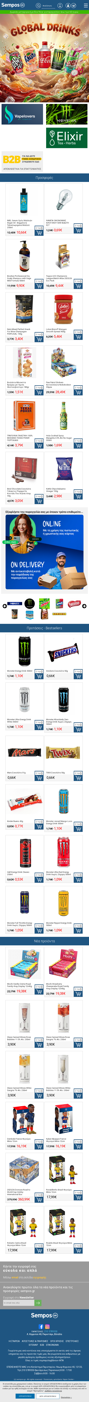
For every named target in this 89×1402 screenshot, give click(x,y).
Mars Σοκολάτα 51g (16, 772)
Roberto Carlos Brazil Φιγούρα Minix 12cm (16, 1244)
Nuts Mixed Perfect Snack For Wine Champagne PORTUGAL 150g (18, 331)
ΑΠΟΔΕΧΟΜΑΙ (25, 1396)
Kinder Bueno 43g (15, 821)
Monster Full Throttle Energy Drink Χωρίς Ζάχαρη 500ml (19, 924)
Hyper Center (68, 1379)
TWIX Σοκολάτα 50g (55, 772)
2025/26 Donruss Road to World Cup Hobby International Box (18, 1192)
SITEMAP (33, 1345)
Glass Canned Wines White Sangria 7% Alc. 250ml (19, 1089)
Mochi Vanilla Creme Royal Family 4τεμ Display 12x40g (19, 985)
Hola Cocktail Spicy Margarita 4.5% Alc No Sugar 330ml (59, 437)
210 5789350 (50, 1331)
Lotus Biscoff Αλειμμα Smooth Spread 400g (56, 330)
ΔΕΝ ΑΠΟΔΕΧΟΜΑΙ (47, 1396)
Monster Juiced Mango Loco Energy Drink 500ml (59, 822)
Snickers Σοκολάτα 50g (57, 671)
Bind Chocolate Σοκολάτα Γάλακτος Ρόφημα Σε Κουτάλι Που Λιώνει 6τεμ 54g (19, 492)
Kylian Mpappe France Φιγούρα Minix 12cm (56, 1140)
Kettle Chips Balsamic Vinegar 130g (56, 490)
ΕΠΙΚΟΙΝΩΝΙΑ (52, 1345)
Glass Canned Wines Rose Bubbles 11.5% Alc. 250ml (19, 1038)
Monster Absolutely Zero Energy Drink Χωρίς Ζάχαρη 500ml (58, 721)
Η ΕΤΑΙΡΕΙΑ (14, 1341)
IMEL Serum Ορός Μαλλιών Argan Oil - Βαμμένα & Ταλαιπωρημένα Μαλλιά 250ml (19, 224)
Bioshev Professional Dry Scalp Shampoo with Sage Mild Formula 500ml (19, 278)
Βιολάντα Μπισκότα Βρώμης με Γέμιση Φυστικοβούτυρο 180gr (18, 384)
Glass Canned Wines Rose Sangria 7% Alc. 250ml (58, 1038)
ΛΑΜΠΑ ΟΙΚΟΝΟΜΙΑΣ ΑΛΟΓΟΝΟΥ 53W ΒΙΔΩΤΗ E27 (57, 222)
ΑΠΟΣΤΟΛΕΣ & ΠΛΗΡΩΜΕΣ (35, 1341)
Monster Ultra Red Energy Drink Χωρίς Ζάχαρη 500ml (58, 873)
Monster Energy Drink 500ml (19, 671)
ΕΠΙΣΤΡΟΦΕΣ (72, 1341)
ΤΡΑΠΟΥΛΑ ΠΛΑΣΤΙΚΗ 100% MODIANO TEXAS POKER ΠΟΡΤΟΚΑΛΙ (20, 437)
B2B (42, 1345)
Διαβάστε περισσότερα (53, 1391)
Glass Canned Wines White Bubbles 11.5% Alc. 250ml (58, 1089)
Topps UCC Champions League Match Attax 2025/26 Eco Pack (59, 278)
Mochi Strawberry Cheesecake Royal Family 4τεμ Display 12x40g (57, 986)
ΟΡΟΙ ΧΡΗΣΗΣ (57, 1341)
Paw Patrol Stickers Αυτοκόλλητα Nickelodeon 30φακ (58, 384)
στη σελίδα (32, 1277)
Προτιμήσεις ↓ (66, 1397)
